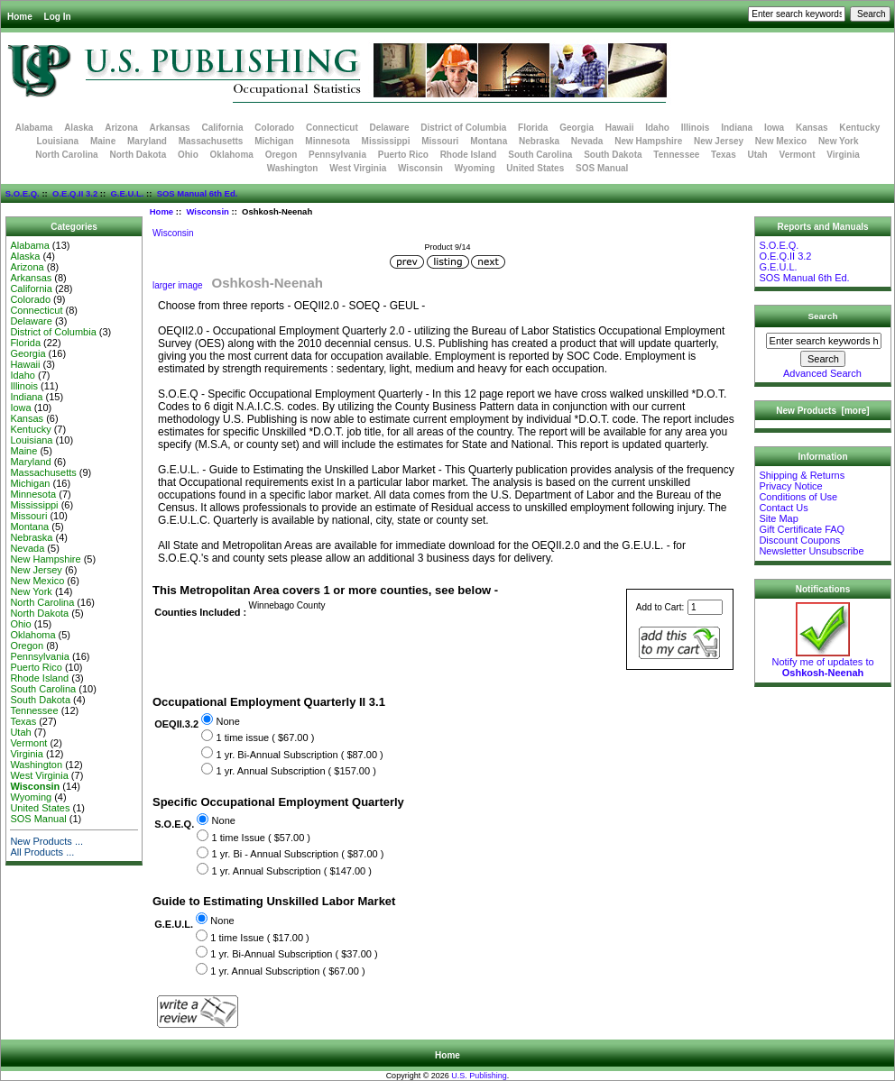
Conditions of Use (798, 496)
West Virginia (357, 168)
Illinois (695, 128)
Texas (723, 155)
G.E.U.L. (126, 193)
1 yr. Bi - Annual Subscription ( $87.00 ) (298, 854)
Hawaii (619, 128)
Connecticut (332, 128)
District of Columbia (463, 128)
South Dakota (612, 155)
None (227, 721)
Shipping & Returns (801, 475)
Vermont (798, 155)
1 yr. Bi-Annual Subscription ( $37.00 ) (293, 953)
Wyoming (475, 168)
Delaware (390, 128)
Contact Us (783, 507)
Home (19, 17)
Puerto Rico (403, 155)
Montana (488, 141)
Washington (292, 168)
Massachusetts (211, 141)
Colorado (274, 128)
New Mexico (781, 141)
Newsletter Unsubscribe (811, 550)
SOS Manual (602, 168)
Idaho (657, 128)
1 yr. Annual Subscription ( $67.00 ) (287, 971)
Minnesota (327, 141)
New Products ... (46, 841)
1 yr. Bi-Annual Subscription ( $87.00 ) (299, 754)
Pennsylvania (337, 155)
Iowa (774, 128)
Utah (758, 155)
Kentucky (859, 128)
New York (838, 141)
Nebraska (539, 141)
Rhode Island (468, 155)
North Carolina (66, 155)
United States (535, 168)
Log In (57, 17)
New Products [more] (822, 411)
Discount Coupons (799, 540)
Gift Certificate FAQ (801, 529)
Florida (533, 128)
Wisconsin (207, 211)
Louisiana (57, 141)
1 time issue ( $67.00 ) (265, 737)
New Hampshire (648, 141)
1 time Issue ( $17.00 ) (259, 937)
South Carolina (540, 155)
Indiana (736, 128)
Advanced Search (822, 373)
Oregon (281, 155)
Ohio (188, 155)
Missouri (439, 141)
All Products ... (42, 852)
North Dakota (137, 155)
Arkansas (170, 128)
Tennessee (676, 155)
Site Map (778, 518)
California (222, 128)
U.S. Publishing (479, 1075)
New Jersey (718, 141)
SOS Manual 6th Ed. (197, 193)
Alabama (34, 128)
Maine (102, 141)
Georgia (576, 128)
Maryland (147, 141)
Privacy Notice (790, 486)
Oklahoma (232, 155)
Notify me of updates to (822, 662)
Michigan (273, 141)
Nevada (587, 141)
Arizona (121, 128)
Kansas (812, 128)
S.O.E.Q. (22, 193)
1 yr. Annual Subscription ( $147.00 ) (292, 871)
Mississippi (386, 141)
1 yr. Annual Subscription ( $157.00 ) (295, 770)
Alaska (78, 128)
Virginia (843, 155)
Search (823, 316)
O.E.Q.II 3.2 (74, 193)
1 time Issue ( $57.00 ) (261, 837)
